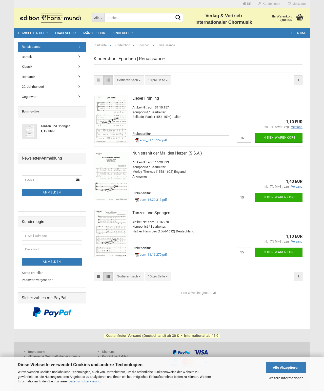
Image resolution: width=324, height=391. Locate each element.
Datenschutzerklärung (84, 381)
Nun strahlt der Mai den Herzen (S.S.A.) (167, 153)
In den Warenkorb (278, 137)
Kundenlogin (269, 4)
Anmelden (52, 192)
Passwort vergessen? (37, 280)
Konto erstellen (32, 273)
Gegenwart (29, 97)
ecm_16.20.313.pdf (151, 200)
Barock (27, 57)
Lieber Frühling (145, 98)
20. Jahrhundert (33, 87)
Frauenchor (65, 33)
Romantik (28, 77)
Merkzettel (297, 4)
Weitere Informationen (286, 378)
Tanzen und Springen (151, 212)
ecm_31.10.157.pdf (151, 140)
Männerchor (94, 33)
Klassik (27, 67)
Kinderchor (123, 33)
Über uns (298, 33)
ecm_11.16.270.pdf (151, 254)
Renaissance (31, 47)
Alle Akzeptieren (286, 367)
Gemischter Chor (33, 33)
